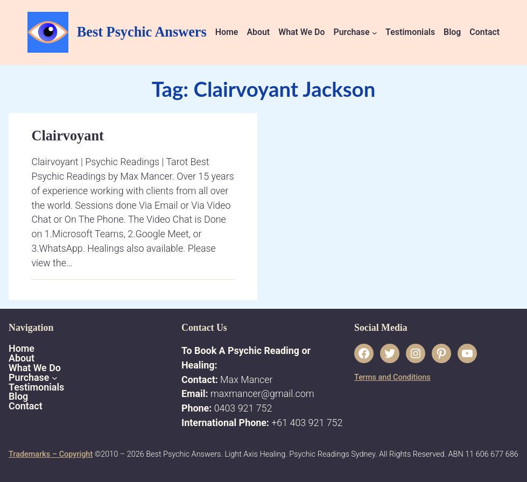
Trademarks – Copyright (51, 454)
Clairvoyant (67, 136)
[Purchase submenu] (374, 33)
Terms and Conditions (392, 377)
